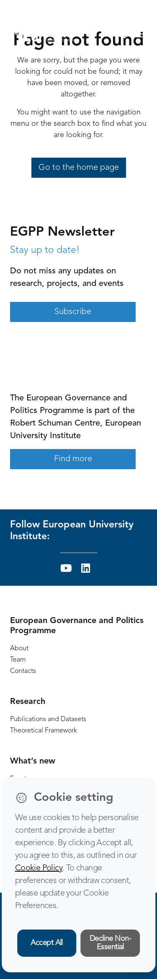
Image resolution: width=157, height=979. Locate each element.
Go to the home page (79, 168)
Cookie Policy (38, 868)
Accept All (47, 943)
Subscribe (72, 312)
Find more (73, 459)
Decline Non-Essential (110, 943)
